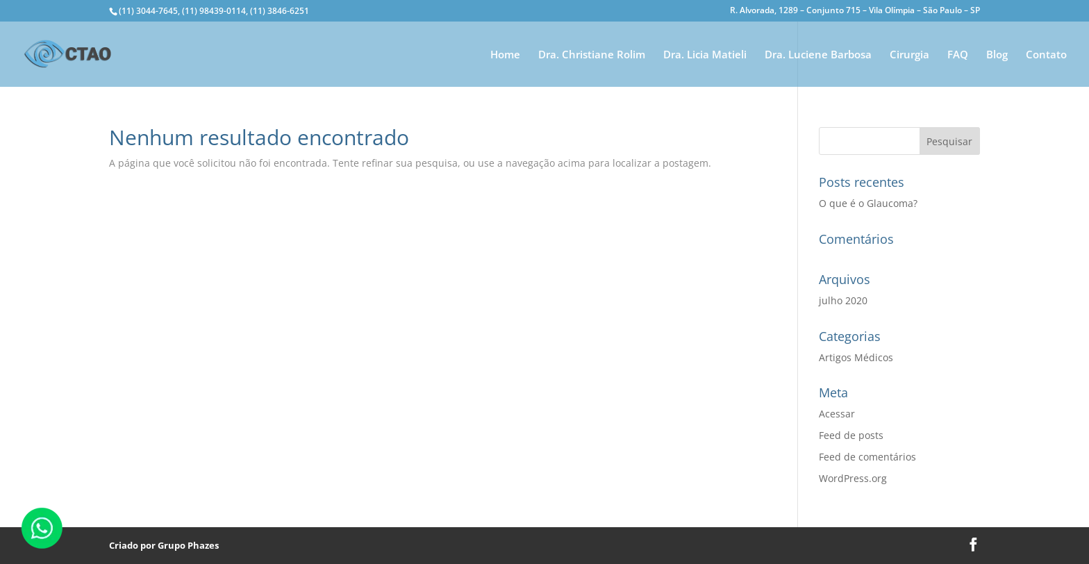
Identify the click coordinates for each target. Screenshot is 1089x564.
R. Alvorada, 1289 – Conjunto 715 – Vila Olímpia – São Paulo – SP (855, 11)
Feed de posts (851, 435)
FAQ (957, 55)
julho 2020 (843, 300)
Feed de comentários (867, 456)
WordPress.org (853, 478)
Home (505, 55)
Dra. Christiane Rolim (591, 55)
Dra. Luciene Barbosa (818, 55)
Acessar (837, 413)
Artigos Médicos (856, 357)
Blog (997, 55)
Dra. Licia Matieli (705, 55)
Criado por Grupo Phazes (164, 545)
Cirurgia (909, 55)
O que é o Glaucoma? (868, 203)
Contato (1046, 55)
